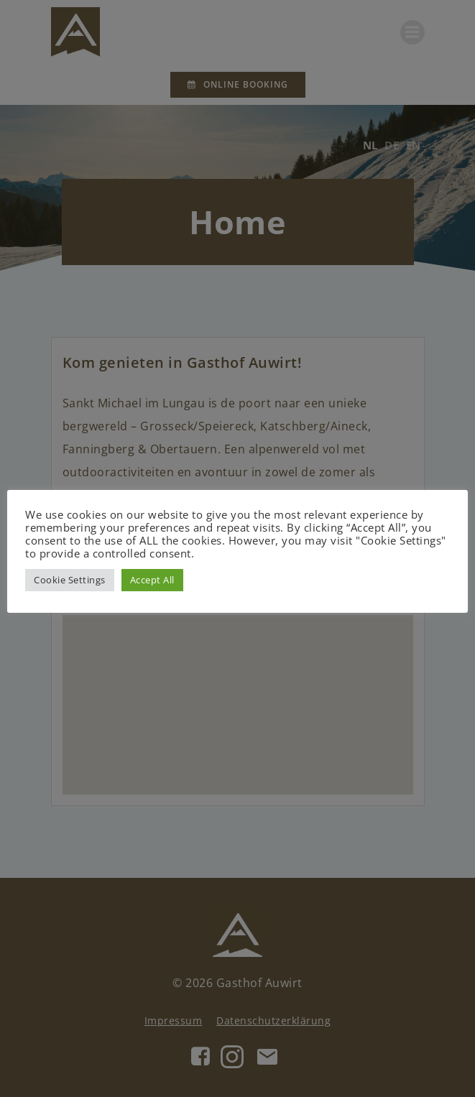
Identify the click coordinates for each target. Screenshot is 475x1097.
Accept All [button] (152, 579)
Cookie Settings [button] (70, 579)
